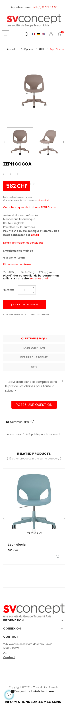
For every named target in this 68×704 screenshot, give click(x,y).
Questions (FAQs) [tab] (34, 338)
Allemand (38, 34)
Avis (34, 366)
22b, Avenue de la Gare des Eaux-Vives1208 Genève (27, 646)
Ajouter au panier (25, 304)
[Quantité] (24, 289)
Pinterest (17, 174)
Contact (9, 657)
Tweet (10, 174)
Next (64, 142)
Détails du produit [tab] (34, 357)
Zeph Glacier (17, 544)
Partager (3, 174)
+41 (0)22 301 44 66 (44, 7)
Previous (4, 142)
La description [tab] (34, 348)
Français (33, 34)
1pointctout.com (42, 691)
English (43, 34)
